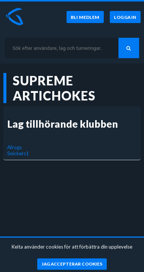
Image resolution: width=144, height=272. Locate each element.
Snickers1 (18, 153)
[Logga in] (125, 17)
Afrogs (14, 147)
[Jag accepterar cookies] (72, 264)
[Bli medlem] (85, 17)
